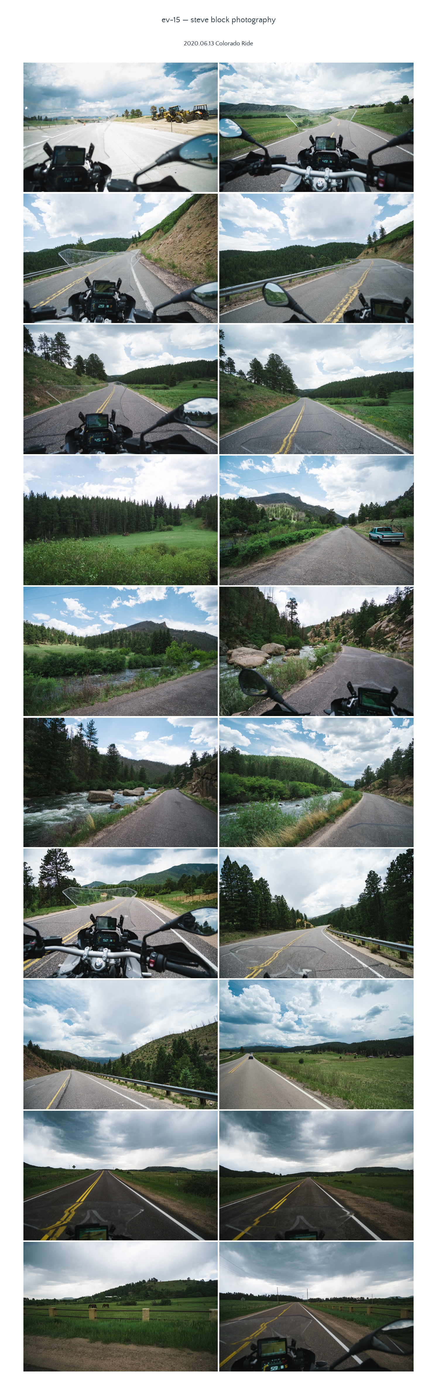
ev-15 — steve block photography (219, 20)
